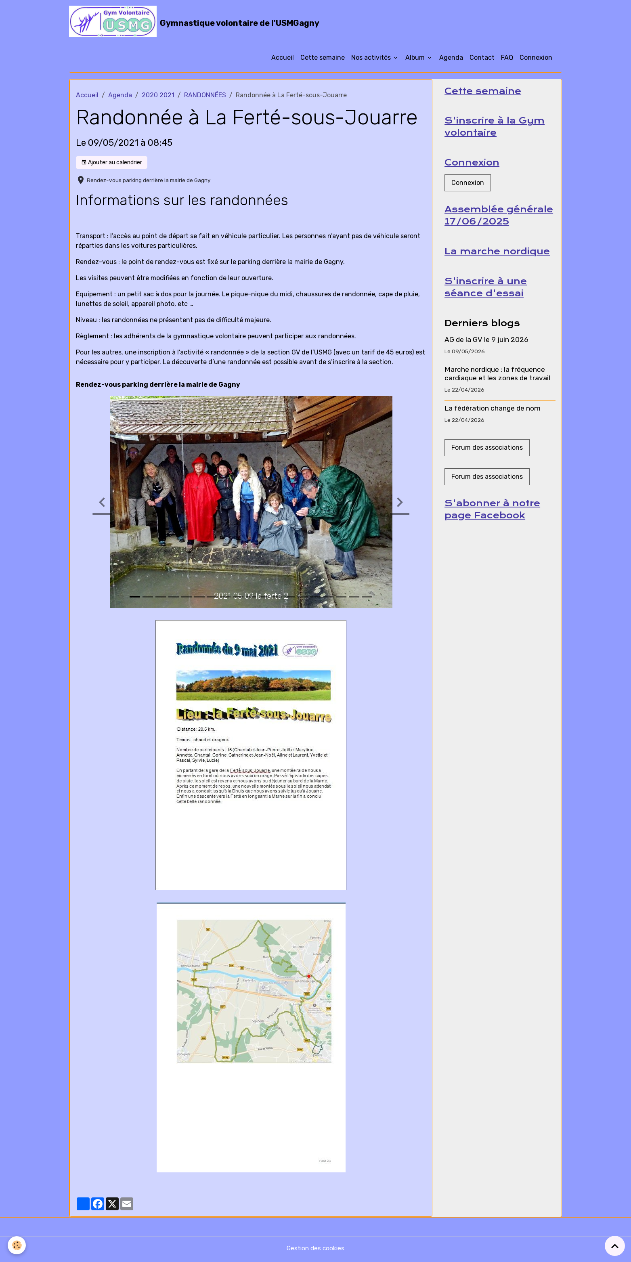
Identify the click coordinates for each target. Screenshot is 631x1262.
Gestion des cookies (315, 1250)
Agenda (451, 59)
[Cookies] (17, 1245)
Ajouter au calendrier (111, 164)
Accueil (282, 59)
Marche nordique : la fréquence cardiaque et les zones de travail (497, 378)
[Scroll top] (615, 1246)
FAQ (507, 59)
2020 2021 (158, 97)
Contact (482, 59)
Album (415, 59)
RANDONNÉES (205, 97)
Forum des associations (487, 453)
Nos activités (371, 59)
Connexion (536, 59)
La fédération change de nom (492, 413)
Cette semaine (322, 59)
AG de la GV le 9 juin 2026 (486, 344)
